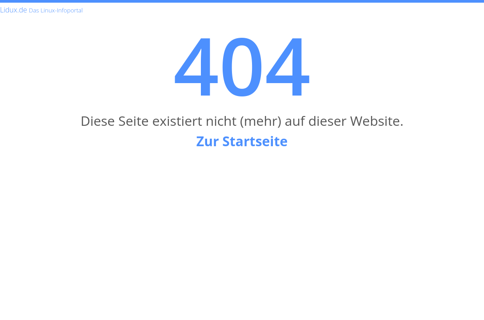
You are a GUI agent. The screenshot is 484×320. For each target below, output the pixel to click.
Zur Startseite (242, 141)
